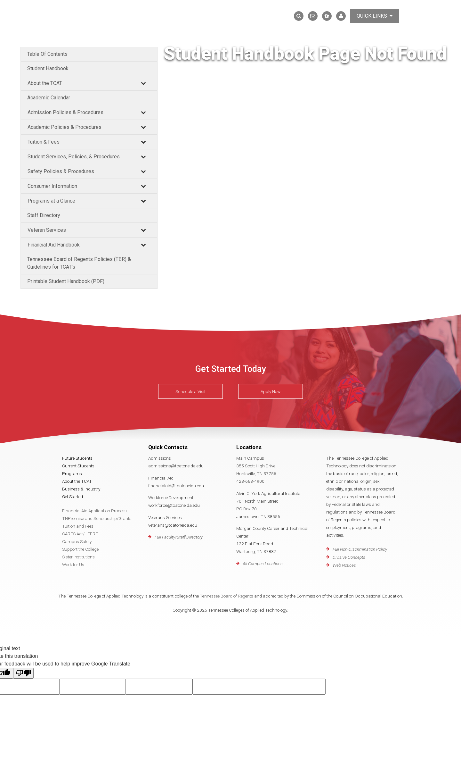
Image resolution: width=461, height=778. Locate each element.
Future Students (77, 458)
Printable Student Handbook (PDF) (65, 281)
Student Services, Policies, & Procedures (74, 157)
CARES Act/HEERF (80, 533)
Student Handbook (48, 68)
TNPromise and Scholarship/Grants (97, 518)
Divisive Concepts (349, 557)
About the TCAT (45, 83)
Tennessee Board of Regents (226, 595)
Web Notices (344, 565)
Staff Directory (43, 215)
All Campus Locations (263, 563)
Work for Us (73, 564)
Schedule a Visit (190, 391)
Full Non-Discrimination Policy (360, 549)
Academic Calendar (48, 98)
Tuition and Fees (77, 526)
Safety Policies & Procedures (61, 171)
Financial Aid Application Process (94, 510)
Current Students (78, 465)
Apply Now (270, 391)
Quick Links (374, 16)
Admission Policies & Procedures (65, 112)
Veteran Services (47, 230)
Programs (72, 473)
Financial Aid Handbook (54, 245)
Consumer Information (52, 186)
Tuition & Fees (44, 142)
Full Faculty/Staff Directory (179, 537)
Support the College (80, 549)
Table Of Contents (47, 54)
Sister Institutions (78, 556)
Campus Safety (77, 541)
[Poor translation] (23, 673)
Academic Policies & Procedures (64, 127)
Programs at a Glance (51, 201)
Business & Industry (81, 488)
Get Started (72, 496)
